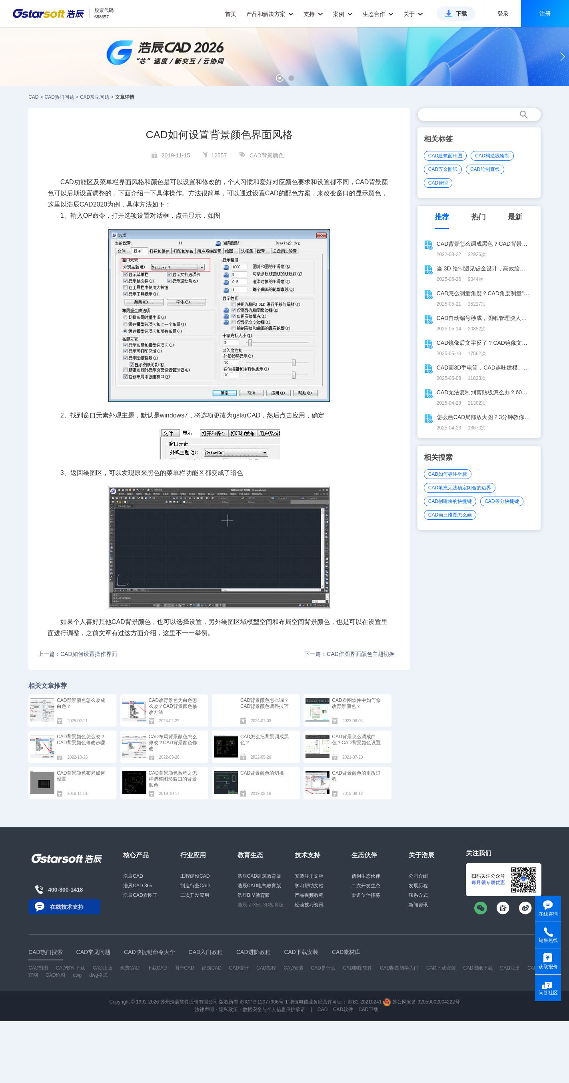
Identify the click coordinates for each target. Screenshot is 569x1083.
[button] (280, 78)
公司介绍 (418, 876)
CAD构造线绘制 (492, 156)
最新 (515, 217)
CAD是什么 (323, 968)
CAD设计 (239, 968)
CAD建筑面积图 (445, 156)
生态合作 (378, 14)
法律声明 (204, 1009)
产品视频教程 (309, 895)
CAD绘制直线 (484, 169)
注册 (545, 13)
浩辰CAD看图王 (140, 895)
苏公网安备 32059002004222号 (421, 1002)
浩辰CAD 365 (137, 885)
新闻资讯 (418, 905)
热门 (478, 217)
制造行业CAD (195, 885)
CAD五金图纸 (442, 169)
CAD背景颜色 (267, 155)
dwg (77, 975)
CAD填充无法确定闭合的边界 (459, 488)
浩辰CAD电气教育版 (259, 885)
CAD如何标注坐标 (447, 474)
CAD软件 (343, 1009)
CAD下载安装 (440, 968)
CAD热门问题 (59, 97)
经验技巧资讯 (309, 905)
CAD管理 (438, 183)
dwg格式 (98, 975)
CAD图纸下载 (477, 968)
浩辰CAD (133, 876)
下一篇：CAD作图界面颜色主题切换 (349, 654)
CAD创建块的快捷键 (450, 501)
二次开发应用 (194, 895)
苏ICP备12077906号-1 (264, 1002)
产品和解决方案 (270, 14)
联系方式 (418, 895)
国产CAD (184, 968)
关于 (413, 14)
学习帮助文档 (309, 885)
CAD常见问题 (94, 97)
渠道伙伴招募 (365, 895)
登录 (503, 13)
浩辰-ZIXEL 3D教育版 (261, 905)
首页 (230, 14)
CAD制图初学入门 (399, 968)
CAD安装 (293, 968)
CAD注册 (510, 968)
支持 (313, 14)
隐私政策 (228, 1009)
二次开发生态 (365, 885)
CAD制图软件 (357, 968)
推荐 (442, 217)
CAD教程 (266, 968)
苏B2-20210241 (364, 1002)
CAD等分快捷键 (502, 501)
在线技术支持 (67, 907)
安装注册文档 (309, 876)
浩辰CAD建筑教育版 (259, 876)
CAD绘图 (55, 975)
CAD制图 (38, 968)
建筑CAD (212, 968)
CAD (33, 97)
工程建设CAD (195, 876)
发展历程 (418, 885)
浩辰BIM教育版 (254, 895)
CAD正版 (102, 968)
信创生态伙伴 (365, 876)
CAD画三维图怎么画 (450, 515)
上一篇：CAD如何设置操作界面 (77, 654)
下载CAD (157, 968)
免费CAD (130, 968)
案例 (343, 14)
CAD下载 (368, 1009)
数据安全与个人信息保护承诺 (274, 1009)
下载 (461, 13)
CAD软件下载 (70, 968)
